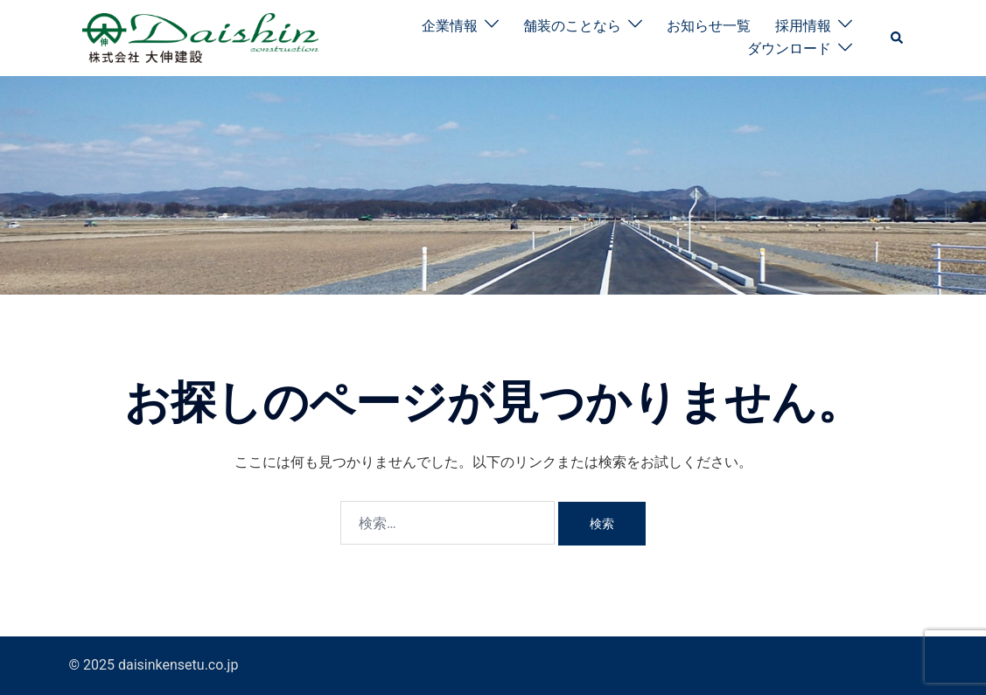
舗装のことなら (572, 25)
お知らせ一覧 (709, 25)
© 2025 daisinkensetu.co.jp (154, 665)
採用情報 (803, 25)
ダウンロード (789, 48)
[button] (898, 38)
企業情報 (450, 25)
